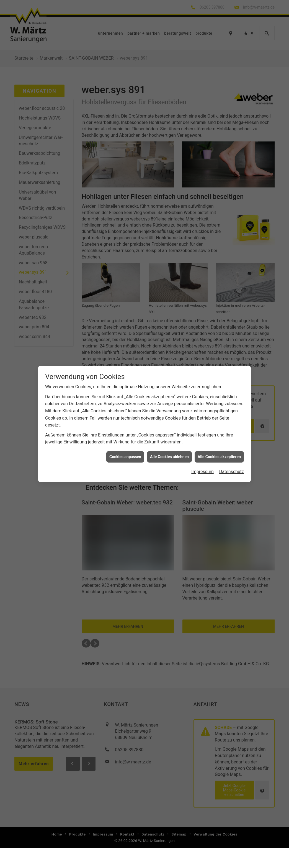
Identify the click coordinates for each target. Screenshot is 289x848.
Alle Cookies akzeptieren (219, 448)
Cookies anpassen (125, 448)
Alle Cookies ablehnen (169, 448)
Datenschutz (231, 463)
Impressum (202, 463)
